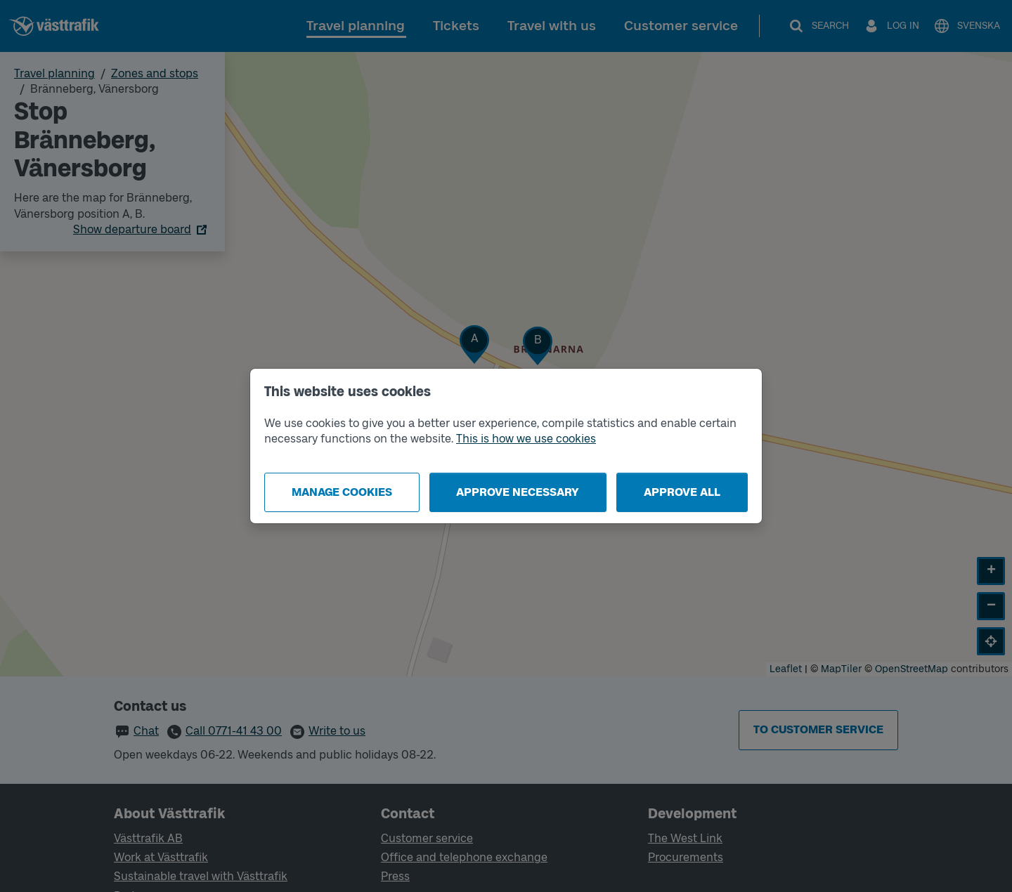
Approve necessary (517, 492)
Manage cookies (342, 492)
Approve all (682, 492)
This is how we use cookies (526, 438)
